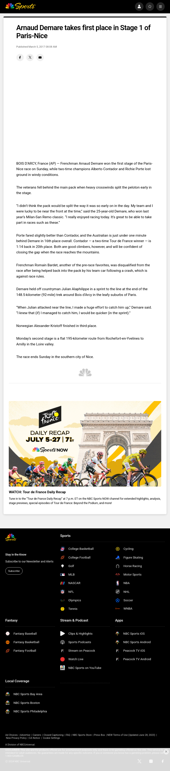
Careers (37, 735)
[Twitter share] (30, 57)
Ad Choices (11, 735)
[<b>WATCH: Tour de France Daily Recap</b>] (85, 443)
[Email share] (40, 57)
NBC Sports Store (82, 735)
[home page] (20, 6)
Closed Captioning (54, 735)
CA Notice (34, 738)
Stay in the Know (15, 554)
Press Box (99, 735)
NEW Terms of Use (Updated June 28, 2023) (131, 735)
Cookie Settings (51, 738)
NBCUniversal (27, 744)
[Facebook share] (20, 57)
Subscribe (14, 571)
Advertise (25, 735)
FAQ (68, 735)
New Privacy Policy (16, 738)
